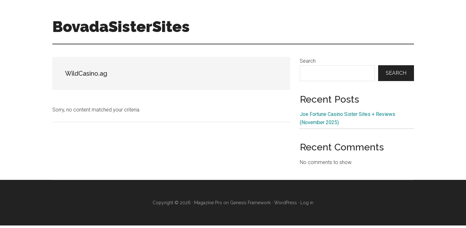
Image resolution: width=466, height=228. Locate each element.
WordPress (285, 202)
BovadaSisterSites (121, 26)
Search (308, 61)
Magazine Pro (208, 202)
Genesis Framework (250, 202)
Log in (306, 202)
